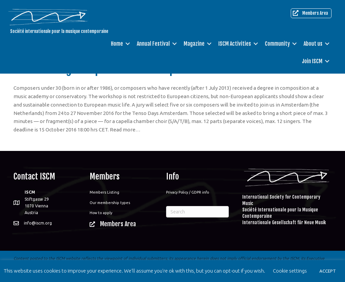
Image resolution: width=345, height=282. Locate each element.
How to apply (101, 213)
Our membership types (110, 203)
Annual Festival (153, 43)
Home (117, 43)
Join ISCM (312, 61)
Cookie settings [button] (290, 271)
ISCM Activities (234, 43)
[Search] (197, 211)
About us (313, 43)
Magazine (194, 43)
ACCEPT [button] (327, 271)
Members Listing (104, 192)
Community (277, 43)
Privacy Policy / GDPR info (187, 192)
